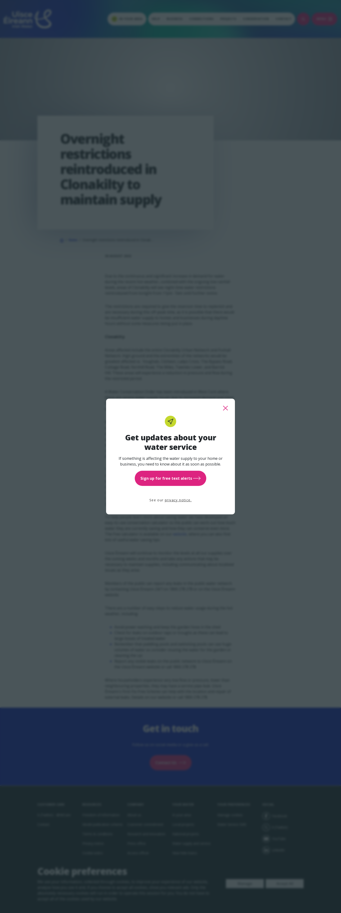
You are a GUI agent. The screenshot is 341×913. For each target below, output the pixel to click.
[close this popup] (225, 408)
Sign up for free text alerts (170, 478)
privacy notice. (178, 500)
